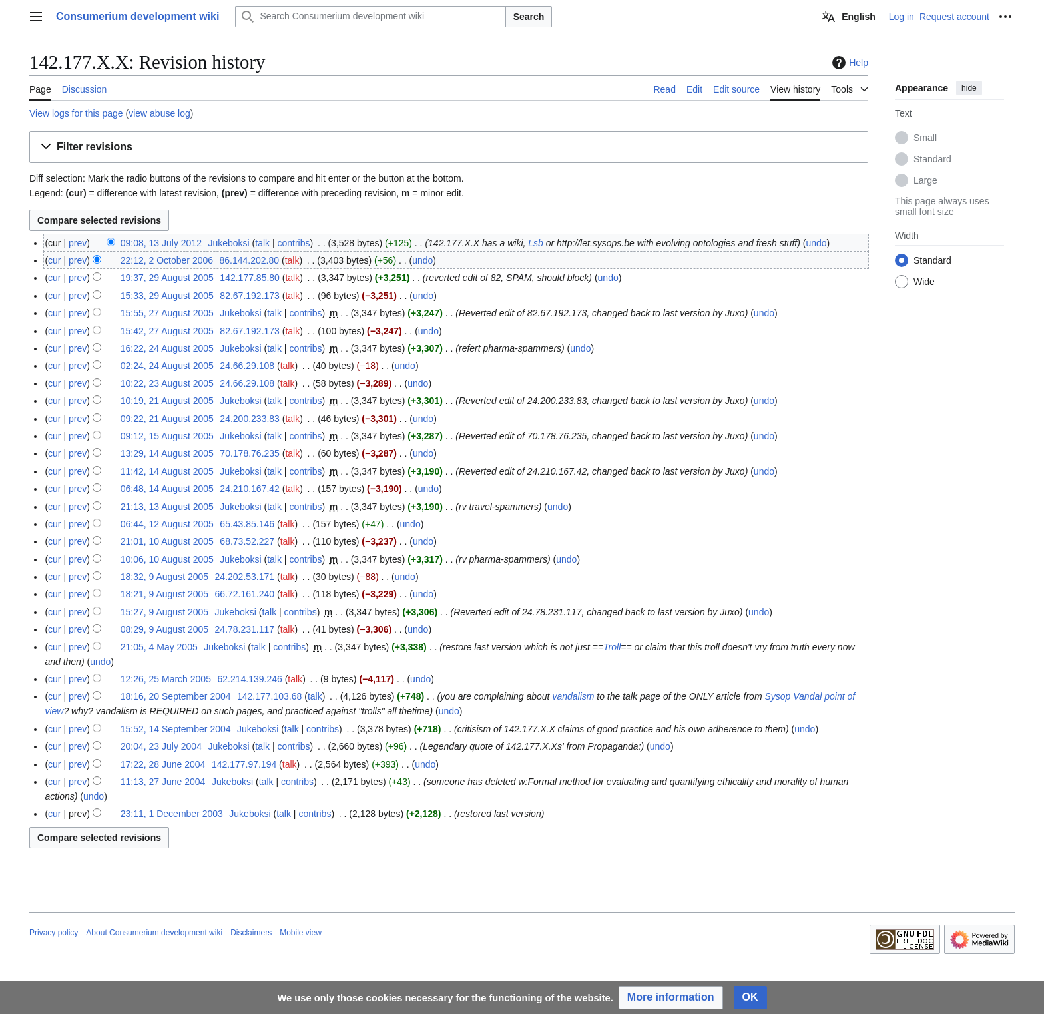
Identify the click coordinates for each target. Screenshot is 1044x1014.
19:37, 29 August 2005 (167, 277)
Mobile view (301, 932)
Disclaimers (251, 932)
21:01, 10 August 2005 (167, 541)
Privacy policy (53, 932)
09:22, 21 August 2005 (167, 418)
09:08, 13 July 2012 (161, 243)
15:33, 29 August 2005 (167, 295)
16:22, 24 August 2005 (167, 348)
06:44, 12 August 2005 (167, 524)
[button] (449, 147)
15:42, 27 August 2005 (167, 331)
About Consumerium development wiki (154, 932)
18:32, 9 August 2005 (164, 576)
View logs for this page (76, 113)
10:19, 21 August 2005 (167, 400)
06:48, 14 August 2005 (167, 488)
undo (816, 243)
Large (925, 180)
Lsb (535, 243)
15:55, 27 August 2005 (167, 313)
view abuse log (159, 113)
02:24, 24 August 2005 (167, 365)
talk (262, 243)
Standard (932, 159)
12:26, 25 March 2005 (166, 679)
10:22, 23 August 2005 (167, 383)
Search (529, 16)
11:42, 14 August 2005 (167, 471)
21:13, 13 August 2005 (167, 506)
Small (925, 137)
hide (969, 88)
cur (54, 260)
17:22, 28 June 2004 (163, 764)
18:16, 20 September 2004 (176, 696)
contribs (293, 243)
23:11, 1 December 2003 (172, 813)
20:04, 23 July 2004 (161, 746)
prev (78, 243)
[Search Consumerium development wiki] (370, 16)
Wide (924, 281)
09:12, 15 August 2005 (167, 436)
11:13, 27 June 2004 (163, 781)
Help (848, 62)
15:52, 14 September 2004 (176, 729)
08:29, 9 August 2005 (164, 629)
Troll (612, 647)
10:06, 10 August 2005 (167, 559)
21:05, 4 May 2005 (159, 647)
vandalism (573, 696)
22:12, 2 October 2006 (167, 260)
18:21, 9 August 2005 (164, 594)
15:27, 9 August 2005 (164, 612)
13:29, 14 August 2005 (167, 453)
